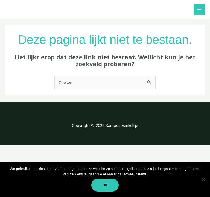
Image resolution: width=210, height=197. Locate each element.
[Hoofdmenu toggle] (199, 9)
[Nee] (203, 179)
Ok (104, 185)
